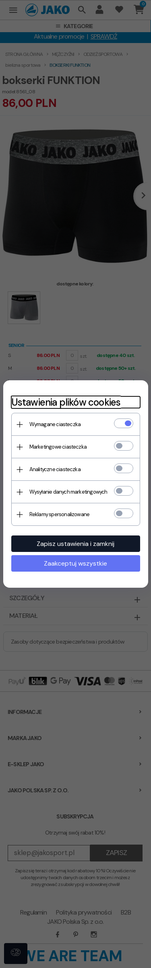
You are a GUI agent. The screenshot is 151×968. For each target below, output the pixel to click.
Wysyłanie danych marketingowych (68, 491)
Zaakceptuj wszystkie (75, 563)
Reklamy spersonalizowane (59, 514)
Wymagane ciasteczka (55, 424)
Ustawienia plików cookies (66, 402)
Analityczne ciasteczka (55, 469)
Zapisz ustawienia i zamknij (75, 543)
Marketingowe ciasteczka (58, 446)
